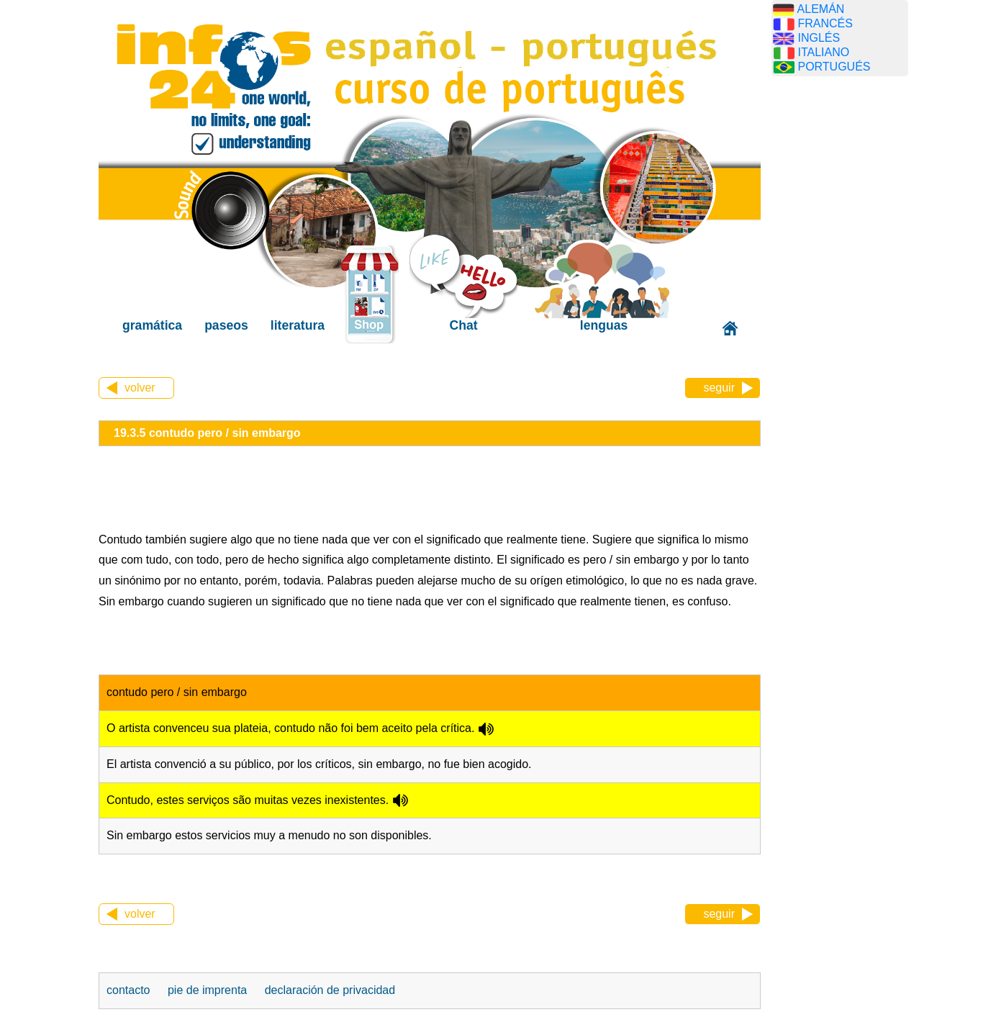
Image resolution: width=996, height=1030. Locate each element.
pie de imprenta (207, 990)
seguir (719, 387)
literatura (298, 325)
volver (139, 387)
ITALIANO (823, 52)
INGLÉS (818, 38)
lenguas (604, 325)
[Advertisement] (839, 313)
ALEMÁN (821, 9)
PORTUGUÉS (833, 66)
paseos (226, 325)
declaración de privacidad (330, 990)
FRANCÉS (824, 23)
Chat (464, 325)
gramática (152, 325)
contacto (128, 990)
